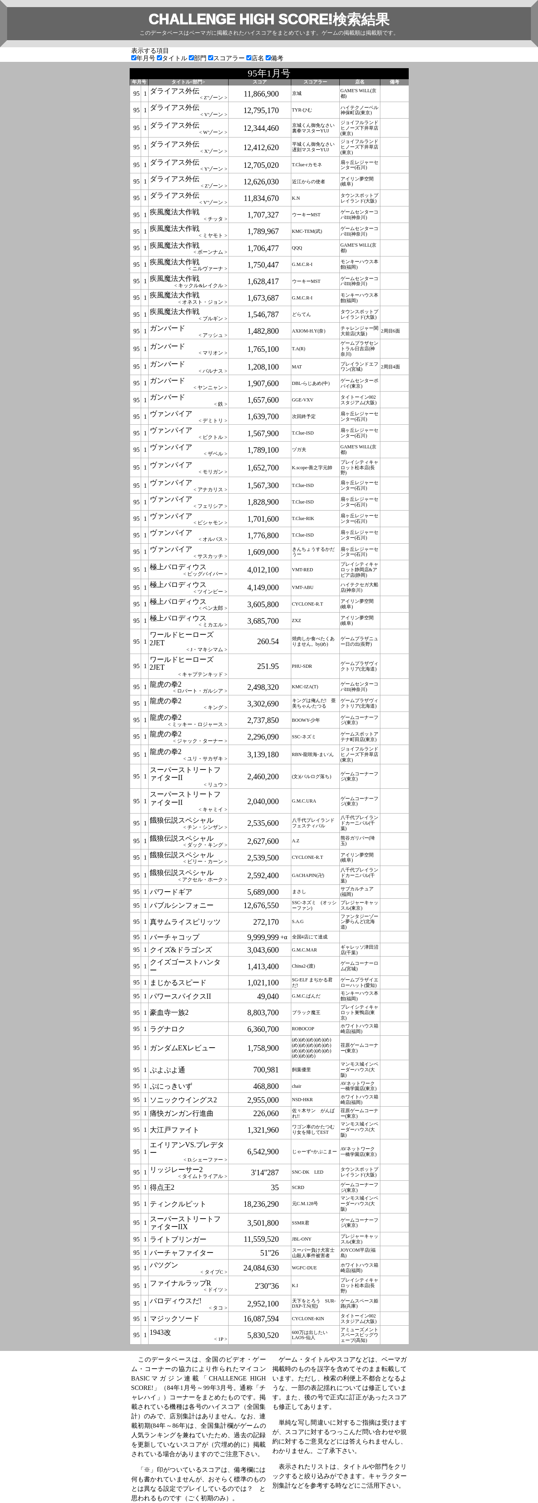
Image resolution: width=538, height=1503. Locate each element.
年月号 (144, 58)
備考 (274, 58)
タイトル (173, 58)
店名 (256, 58)
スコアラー (227, 58)
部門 (198, 58)
